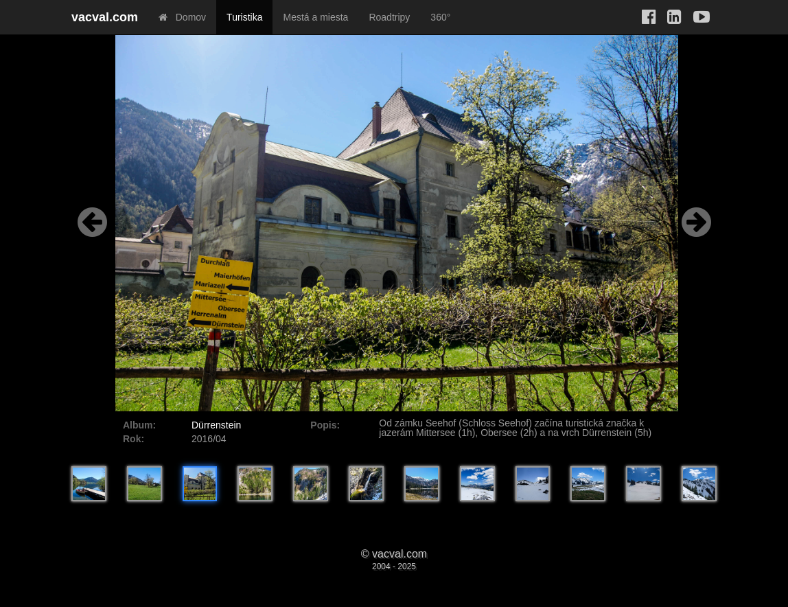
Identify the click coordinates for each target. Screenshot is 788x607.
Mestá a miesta (315, 17)
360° (440, 17)
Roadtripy (389, 17)
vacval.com (104, 17)
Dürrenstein (216, 425)
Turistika (244, 17)
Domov (182, 17)
